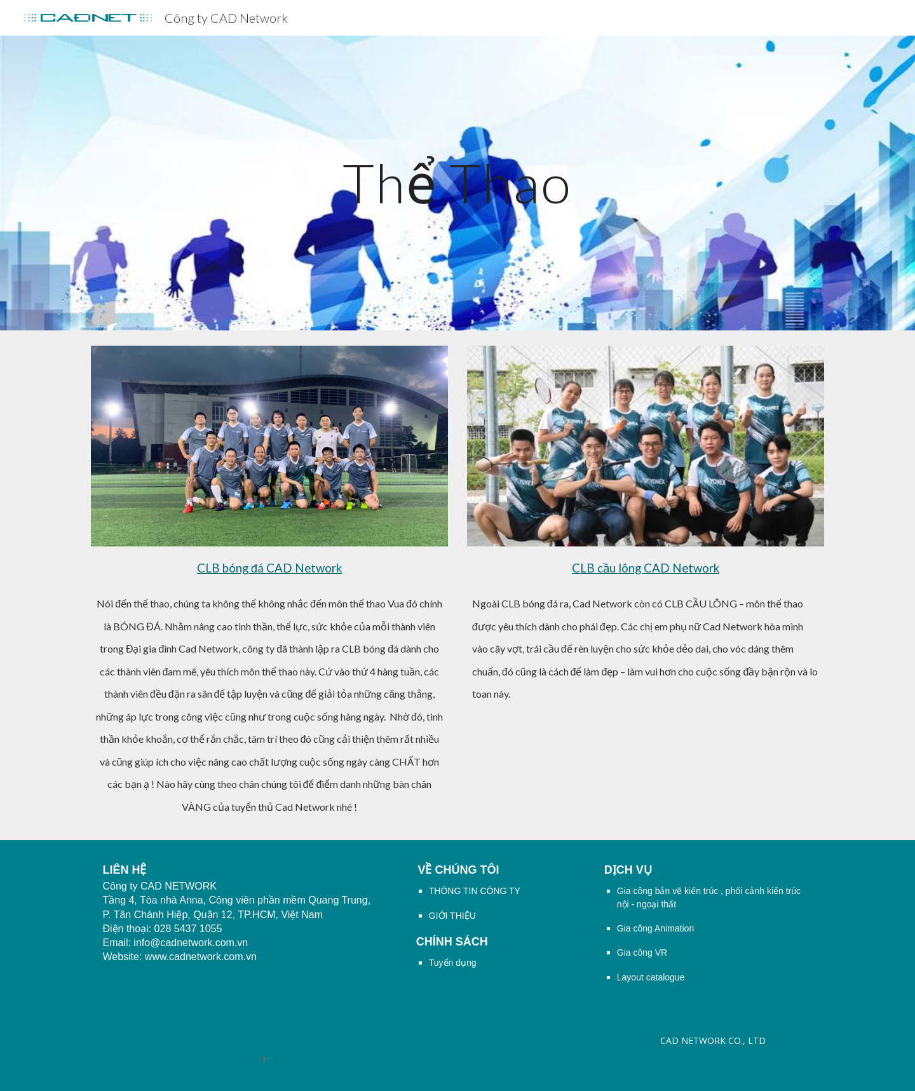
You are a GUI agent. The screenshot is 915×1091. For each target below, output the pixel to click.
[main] (457, 183)
